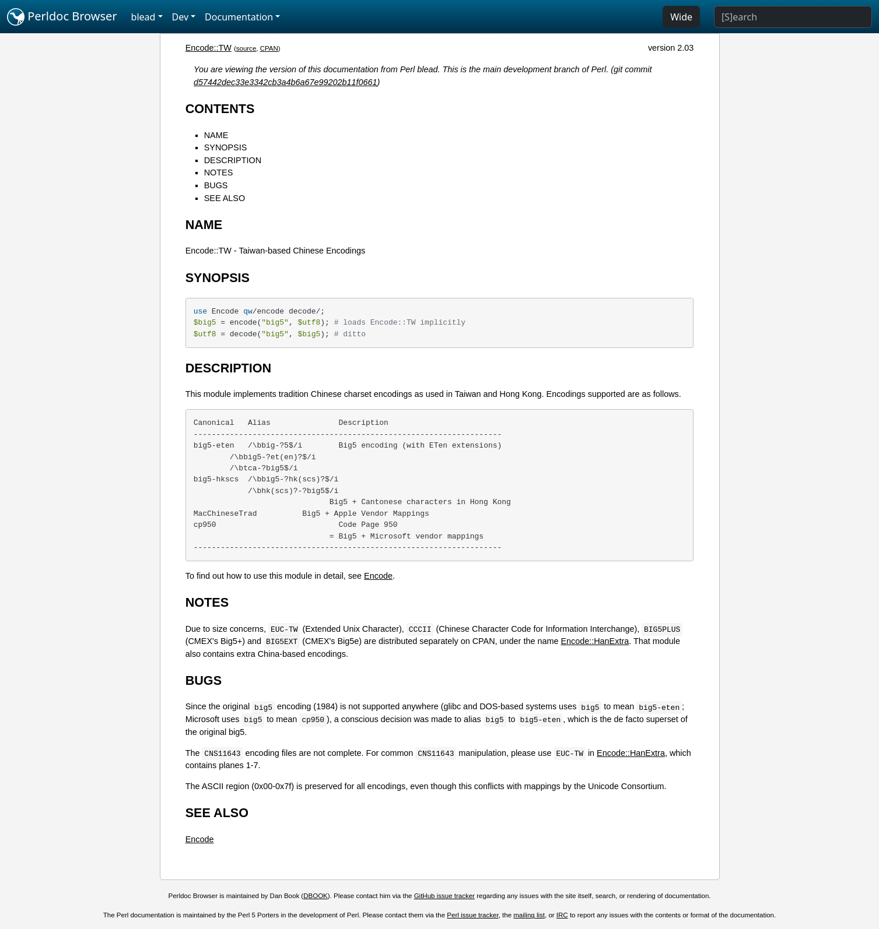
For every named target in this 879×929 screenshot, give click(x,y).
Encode (378, 575)
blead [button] (143, 16)
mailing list (529, 915)
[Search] (793, 17)
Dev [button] (180, 16)
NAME (216, 135)
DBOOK (315, 895)
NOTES (218, 172)
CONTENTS (220, 108)
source (246, 48)
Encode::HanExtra (595, 641)
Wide (681, 16)
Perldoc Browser (62, 17)
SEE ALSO (224, 198)
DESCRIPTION (232, 160)
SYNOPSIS (225, 147)
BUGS (216, 185)
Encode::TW (208, 47)
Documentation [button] (239, 16)
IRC (562, 915)
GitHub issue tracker (444, 895)
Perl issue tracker (472, 915)
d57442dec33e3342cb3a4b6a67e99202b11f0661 (285, 82)
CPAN (269, 48)
